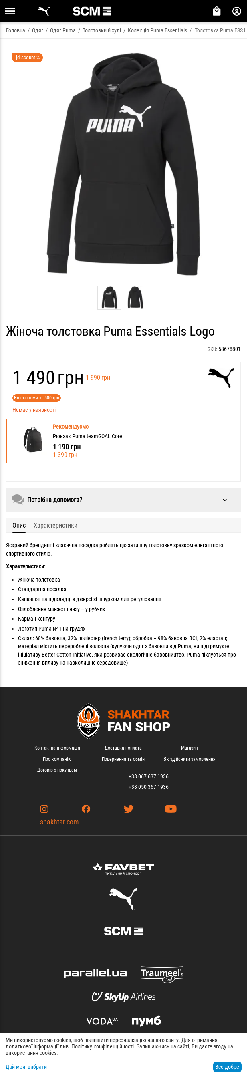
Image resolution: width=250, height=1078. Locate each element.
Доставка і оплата (123, 748)
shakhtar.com (59, 822)
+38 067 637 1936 (149, 776)
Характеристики (55, 525)
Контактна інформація (57, 748)
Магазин (189, 748)
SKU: (212, 349)
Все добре (227, 1067)
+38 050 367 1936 (149, 787)
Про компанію (57, 759)
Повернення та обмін (123, 759)
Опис (19, 525)
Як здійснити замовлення (190, 759)
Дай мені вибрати (26, 1067)
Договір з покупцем (57, 770)
